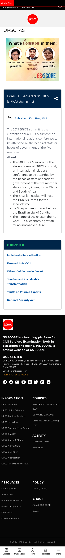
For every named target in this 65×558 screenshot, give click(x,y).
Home (32, 551)
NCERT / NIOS (8, 488)
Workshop (38, 447)
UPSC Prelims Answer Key (15, 463)
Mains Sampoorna (11, 506)
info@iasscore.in (10, 7)
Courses (6, 551)
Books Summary (10, 518)
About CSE (7, 494)
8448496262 (28, 7)
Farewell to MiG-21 (19, 263)
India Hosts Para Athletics (24, 255)
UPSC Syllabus (9, 404)
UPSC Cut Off (8, 434)
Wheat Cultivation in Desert (25, 271)
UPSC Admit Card (10, 446)
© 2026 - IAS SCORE (20, 542)
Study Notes (19, 551)
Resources (45, 551)
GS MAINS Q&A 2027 (43, 414)
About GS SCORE (42, 505)
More (58, 551)
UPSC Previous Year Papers (15, 428)
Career (36, 511)
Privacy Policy (40, 488)
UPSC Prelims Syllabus (13, 416)
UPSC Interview (9, 422)
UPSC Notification (10, 457)
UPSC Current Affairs (12, 440)
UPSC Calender (9, 451)
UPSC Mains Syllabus (12, 410)
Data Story (6, 512)
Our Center (12, 357)
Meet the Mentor (41, 441)
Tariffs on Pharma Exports (24, 292)
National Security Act (21, 300)
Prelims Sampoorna (11, 500)
